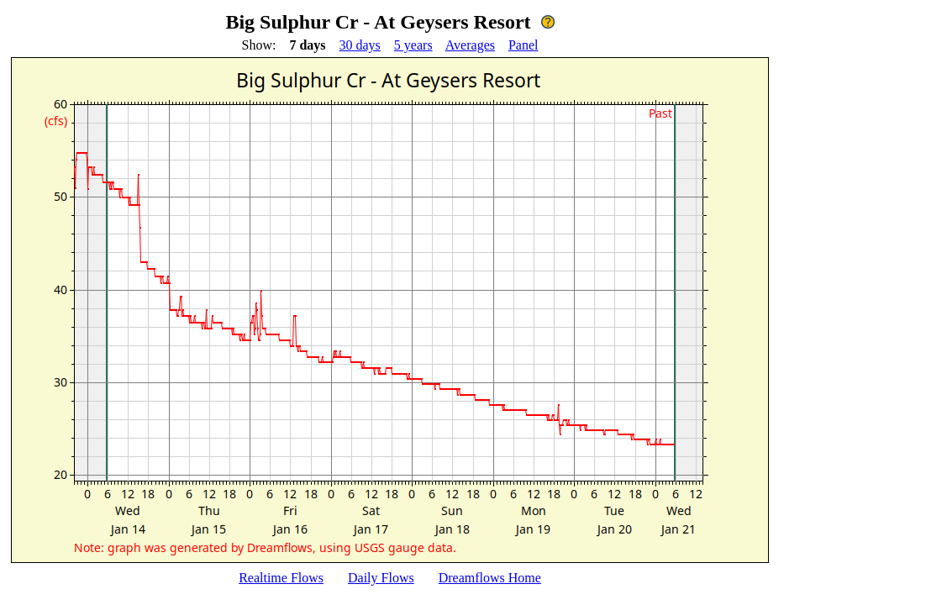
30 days (360, 45)
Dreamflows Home (490, 578)
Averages (470, 45)
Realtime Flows (281, 578)
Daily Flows (381, 578)
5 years (413, 45)
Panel (523, 45)
